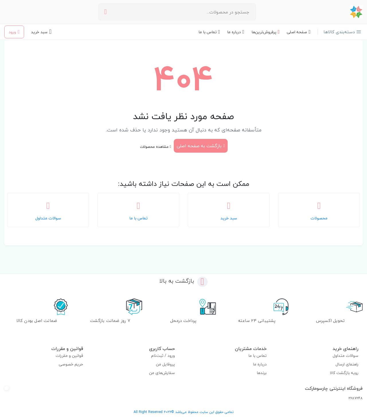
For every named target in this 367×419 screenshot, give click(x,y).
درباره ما (235, 32)
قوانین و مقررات (69, 355)
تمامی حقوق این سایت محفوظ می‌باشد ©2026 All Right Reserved (184, 412)
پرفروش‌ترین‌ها (265, 32)
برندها (262, 372)
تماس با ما (209, 32)
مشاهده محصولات (155, 146)
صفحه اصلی (299, 32)
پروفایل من (165, 364)
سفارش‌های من (162, 372)
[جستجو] (105, 12)
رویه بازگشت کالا (344, 372)
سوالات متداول (345, 355)
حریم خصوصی (71, 364)
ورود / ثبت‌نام (163, 355)
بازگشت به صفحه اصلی (201, 146)
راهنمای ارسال (346, 364)
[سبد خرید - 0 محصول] (41, 32)
